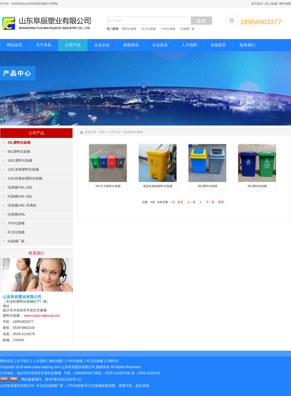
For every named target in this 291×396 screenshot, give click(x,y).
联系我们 (247, 45)
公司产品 (73, 45)
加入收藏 (271, 3)
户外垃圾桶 (168, 29)
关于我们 (23, 361)
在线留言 (218, 45)
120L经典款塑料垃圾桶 (25, 178)
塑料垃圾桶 (129, 29)
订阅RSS (112, 361)
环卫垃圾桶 (148, 29)
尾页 (221, 202)
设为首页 (257, 3)
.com (42, 367)
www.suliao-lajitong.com (42, 315)
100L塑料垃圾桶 (20, 160)
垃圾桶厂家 (187, 29)
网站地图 (285, 3)
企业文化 (102, 45)
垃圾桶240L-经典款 (22, 205)
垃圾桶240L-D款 (20, 187)
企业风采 (160, 45)
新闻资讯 (131, 45)
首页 (102, 132)
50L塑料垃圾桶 (19, 151)
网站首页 (14, 45)
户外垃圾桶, (74, 361)
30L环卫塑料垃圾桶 (108, 186)
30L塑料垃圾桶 (19, 142)
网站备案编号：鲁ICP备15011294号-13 (51, 379)
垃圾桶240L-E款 (20, 196)
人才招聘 (189, 45)
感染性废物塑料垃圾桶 (157, 186)
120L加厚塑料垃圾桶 (23, 169)
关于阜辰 (43, 45)
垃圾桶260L (16, 214)
